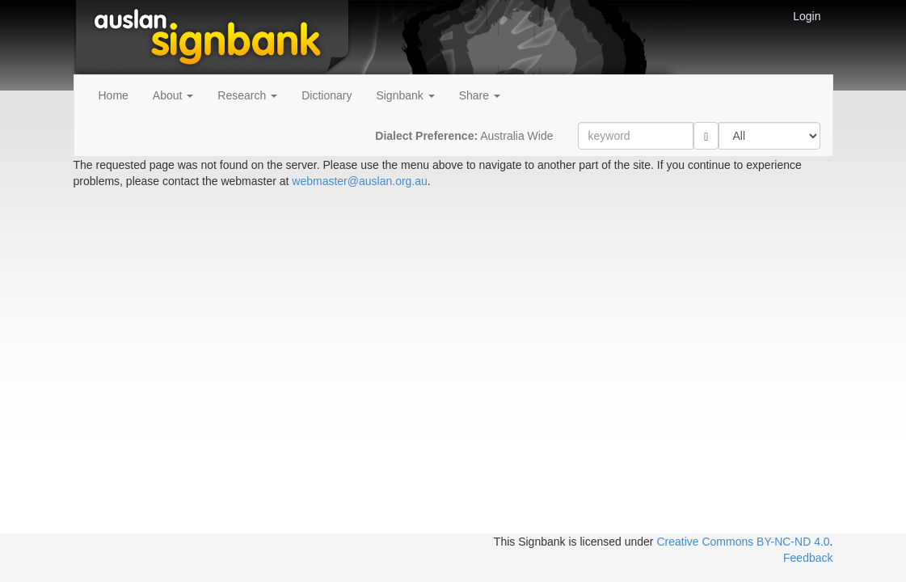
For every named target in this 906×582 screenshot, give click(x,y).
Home (114, 95)
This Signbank (530, 541)
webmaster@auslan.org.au (360, 181)
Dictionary (326, 95)
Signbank (405, 95)
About (173, 95)
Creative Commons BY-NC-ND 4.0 (742, 541)
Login (806, 16)
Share (479, 95)
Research (247, 95)
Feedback (807, 557)
